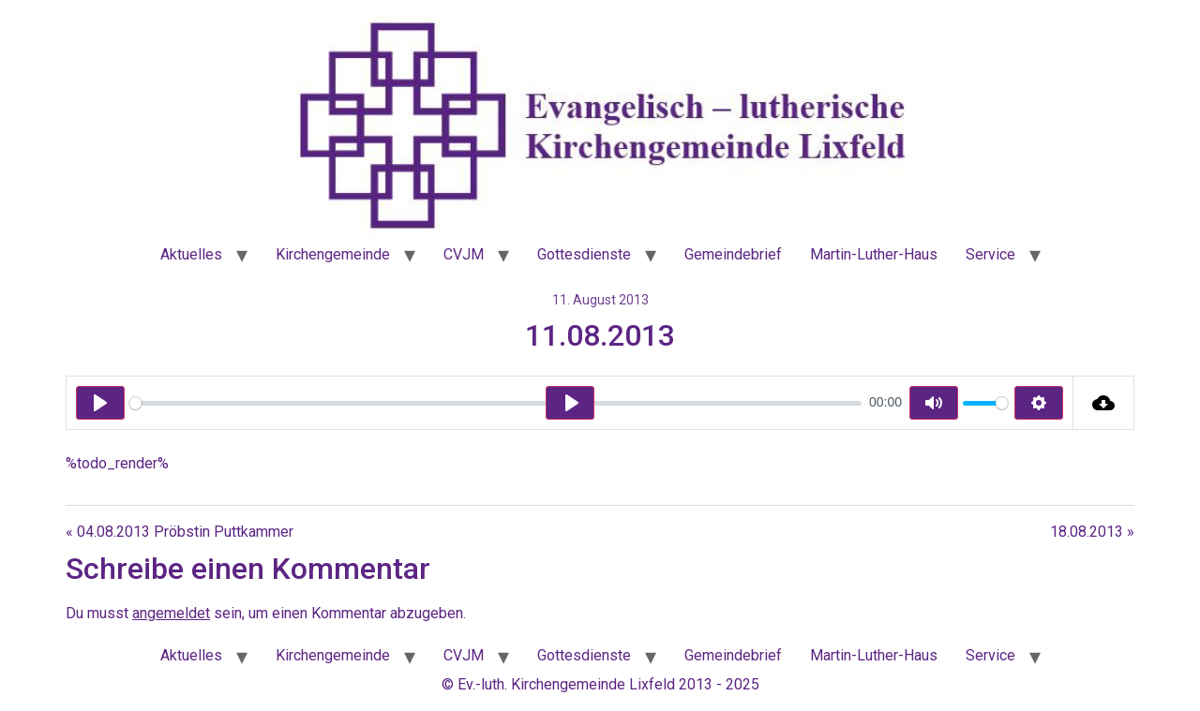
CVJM (463, 254)
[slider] (495, 403)
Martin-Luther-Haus (874, 254)
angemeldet (171, 613)
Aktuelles (191, 254)
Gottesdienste (584, 254)
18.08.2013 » (1092, 532)
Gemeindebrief (733, 254)
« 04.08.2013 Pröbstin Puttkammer (179, 532)
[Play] (100, 403)
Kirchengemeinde (333, 254)
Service (990, 254)
